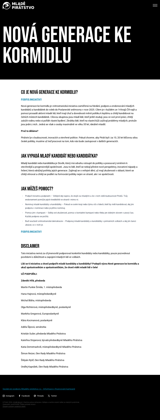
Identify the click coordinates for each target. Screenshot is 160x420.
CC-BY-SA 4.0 (17, 402)
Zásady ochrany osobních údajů (14, 406)
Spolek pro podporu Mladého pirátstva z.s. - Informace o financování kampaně (39, 389)
